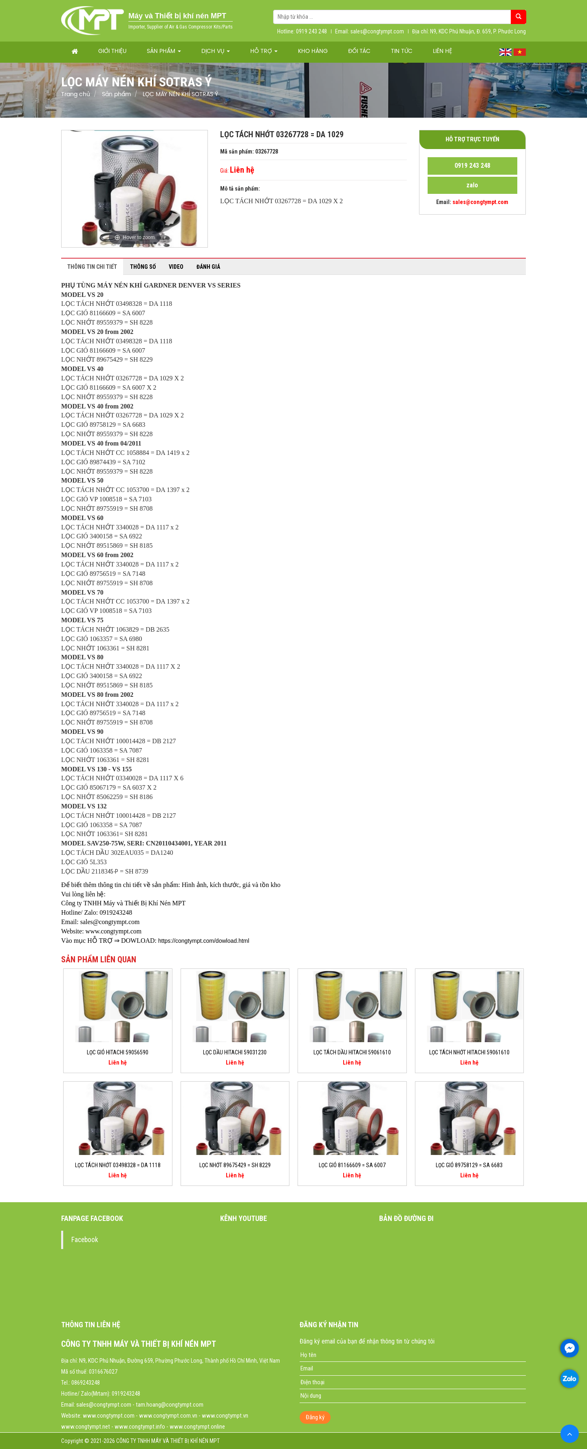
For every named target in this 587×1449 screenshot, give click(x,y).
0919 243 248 (472, 165)
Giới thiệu (112, 51)
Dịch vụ (215, 51)
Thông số (143, 266)
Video (176, 266)
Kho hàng (313, 51)
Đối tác (359, 51)
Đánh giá (208, 266)
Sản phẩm (164, 51)
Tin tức (402, 51)
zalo (472, 185)
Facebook (84, 1240)
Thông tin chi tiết (92, 266)
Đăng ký (315, 1417)
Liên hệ (442, 51)
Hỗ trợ (264, 51)
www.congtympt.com (109, 1415)
